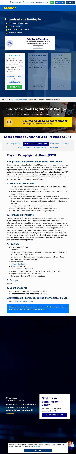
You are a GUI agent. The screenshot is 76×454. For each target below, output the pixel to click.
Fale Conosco (28, 2)
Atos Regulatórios (14, 144)
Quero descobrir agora (54, 415)
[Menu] (71, 8)
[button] (37, 447)
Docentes (65, 144)
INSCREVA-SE (15, 87)
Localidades (53, 148)
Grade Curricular (24, 148)
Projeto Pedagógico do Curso (35, 144)
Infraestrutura (40, 148)
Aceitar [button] (38, 450)
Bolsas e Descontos (15, 33)
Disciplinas (54, 144)
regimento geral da (24, 301)
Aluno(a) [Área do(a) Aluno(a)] (70, 2)
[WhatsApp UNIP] (52, 2)
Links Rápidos (42, 2)
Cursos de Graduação (21, 99)
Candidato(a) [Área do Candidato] (60, 2)
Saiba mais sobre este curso (18, 29)
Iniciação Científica (18, 264)
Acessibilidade (15, 2)
